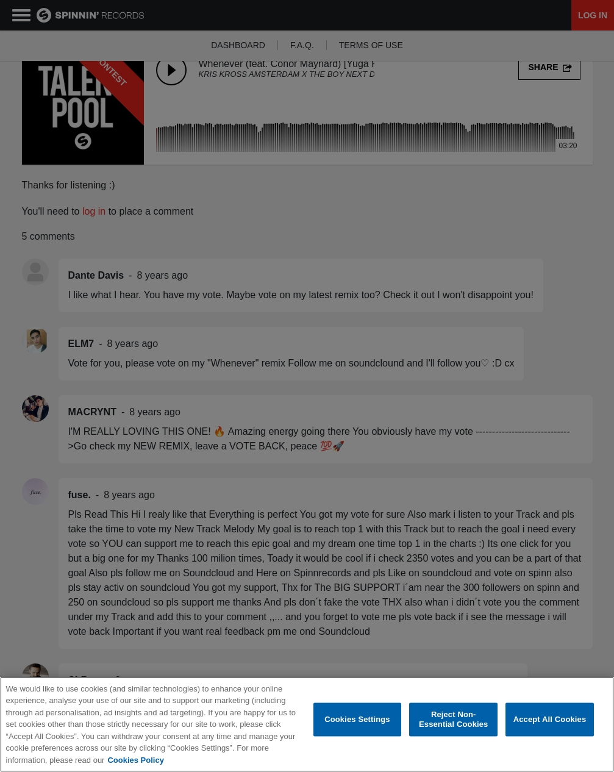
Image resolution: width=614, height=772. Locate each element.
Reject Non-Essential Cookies (453, 719)
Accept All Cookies (550, 719)
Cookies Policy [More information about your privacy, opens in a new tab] (135, 760)
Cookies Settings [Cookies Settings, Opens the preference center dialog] (357, 719)
